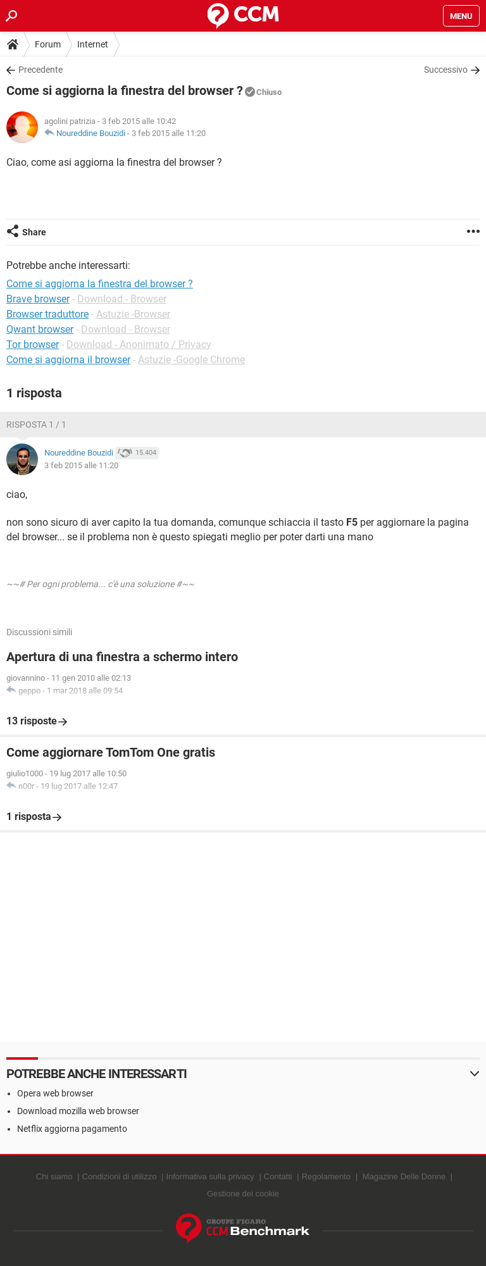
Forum (48, 44)
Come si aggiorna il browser (68, 360)
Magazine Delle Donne (404, 1176)
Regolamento (326, 1176)
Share (34, 232)
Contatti (278, 1176)
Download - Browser (121, 299)
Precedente (40, 70)
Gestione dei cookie (243, 1193)
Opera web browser (55, 1093)
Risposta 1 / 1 (36, 424)
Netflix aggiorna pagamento (72, 1129)
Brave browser (38, 299)
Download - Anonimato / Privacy (138, 344)
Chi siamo (54, 1176)
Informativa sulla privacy (210, 1176)
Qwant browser (39, 329)
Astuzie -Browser (133, 314)
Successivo (446, 70)
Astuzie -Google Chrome (191, 360)
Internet (92, 44)
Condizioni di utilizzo (119, 1176)
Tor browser (32, 344)
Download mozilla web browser (78, 1111)
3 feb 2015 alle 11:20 (169, 133)
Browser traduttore (47, 314)
